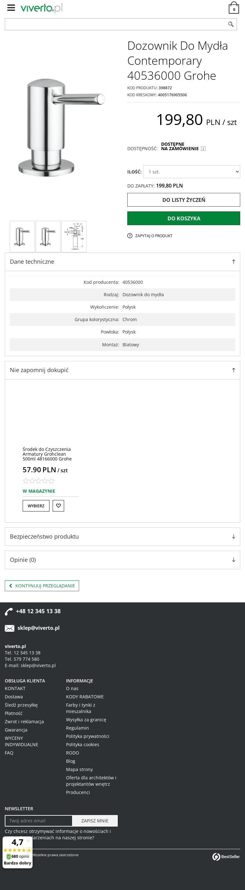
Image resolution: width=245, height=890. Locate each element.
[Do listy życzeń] (58, 505)
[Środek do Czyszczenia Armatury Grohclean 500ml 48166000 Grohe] (47, 454)
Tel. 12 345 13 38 (23, 653)
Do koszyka (183, 218)
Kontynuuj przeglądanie (42, 586)
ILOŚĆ (134, 172)
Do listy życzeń (183, 199)
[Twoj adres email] (38, 820)
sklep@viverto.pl (39, 627)
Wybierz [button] (36, 506)
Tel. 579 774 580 (22, 659)
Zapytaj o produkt (154, 236)
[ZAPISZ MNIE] (94, 820)
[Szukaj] (231, 24)
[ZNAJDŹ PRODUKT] (115, 24)
